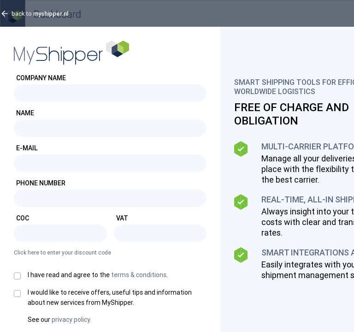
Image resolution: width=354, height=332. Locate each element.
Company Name (41, 78)
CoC (22, 218)
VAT (122, 218)
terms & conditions (138, 275)
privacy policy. (71, 319)
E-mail (27, 148)
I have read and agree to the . (98, 275)
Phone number (40, 183)
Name (25, 113)
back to (40, 14)
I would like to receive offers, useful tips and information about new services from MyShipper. (110, 297)
